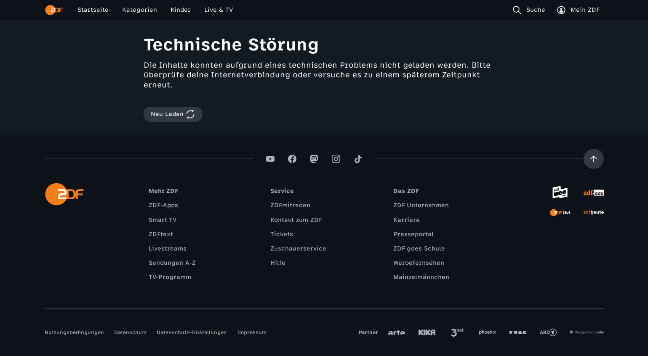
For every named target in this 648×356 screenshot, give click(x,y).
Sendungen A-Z (172, 262)
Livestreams (168, 248)
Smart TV (162, 220)
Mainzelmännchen (421, 277)
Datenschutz (130, 332)
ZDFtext (161, 234)
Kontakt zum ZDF (296, 220)
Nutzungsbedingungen (74, 332)
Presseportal (413, 234)
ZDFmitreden (290, 205)
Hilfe (277, 262)
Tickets (281, 234)
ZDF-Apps (163, 205)
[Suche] (530, 10)
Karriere (406, 220)
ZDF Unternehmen (421, 205)
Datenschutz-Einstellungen (192, 332)
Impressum (252, 332)
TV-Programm (170, 277)
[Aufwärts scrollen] (594, 159)
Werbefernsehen (418, 262)
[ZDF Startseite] (54, 10)
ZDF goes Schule (419, 248)
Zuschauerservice (298, 248)
